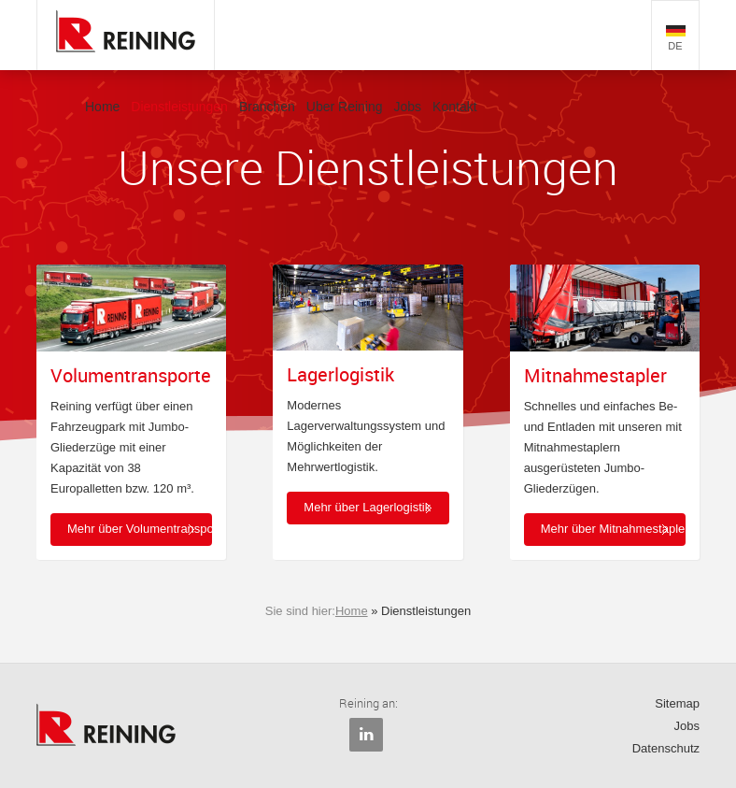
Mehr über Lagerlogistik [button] (367, 507)
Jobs (408, 106)
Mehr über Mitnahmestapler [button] (613, 529)
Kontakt (454, 106)
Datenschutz (666, 748)
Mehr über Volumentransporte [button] (139, 529)
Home (102, 106)
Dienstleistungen (179, 106)
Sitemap (677, 703)
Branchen (267, 106)
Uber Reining (344, 106)
